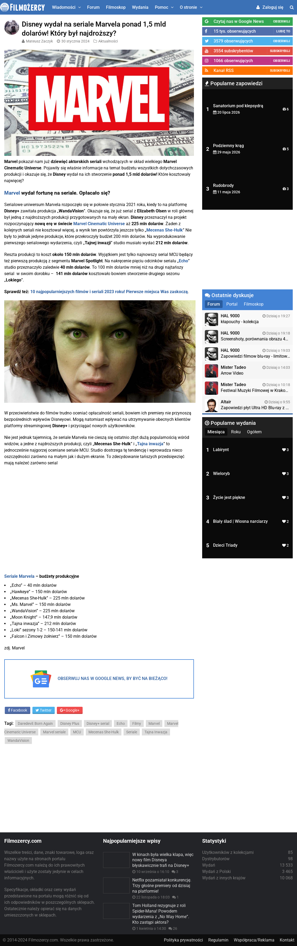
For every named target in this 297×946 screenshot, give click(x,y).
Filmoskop (116, 7)
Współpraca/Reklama (254, 940)
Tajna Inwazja (156, 732)
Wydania (140, 7)
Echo (121, 723)
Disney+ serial (98, 723)
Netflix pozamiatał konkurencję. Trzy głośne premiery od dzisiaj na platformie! (161, 885)
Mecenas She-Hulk (103, 732)
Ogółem (254, 431)
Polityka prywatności (183, 940)
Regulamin (218, 940)
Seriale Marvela (19, 576)
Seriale (131, 732)
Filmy (136, 723)
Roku (236, 431)
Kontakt (287, 940)
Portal (231, 304)
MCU (77, 732)
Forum (93, 7)
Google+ (69, 710)
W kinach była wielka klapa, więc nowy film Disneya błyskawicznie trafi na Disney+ (162, 860)
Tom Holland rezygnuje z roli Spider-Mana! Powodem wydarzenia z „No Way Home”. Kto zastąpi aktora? (160, 913)
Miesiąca (216, 431)
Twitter (44, 710)
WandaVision (18, 740)
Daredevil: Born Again (35, 723)
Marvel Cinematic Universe (99, 223)
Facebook (17, 710)
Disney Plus (69, 723)
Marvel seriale (54, 732)
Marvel (12, 193)
